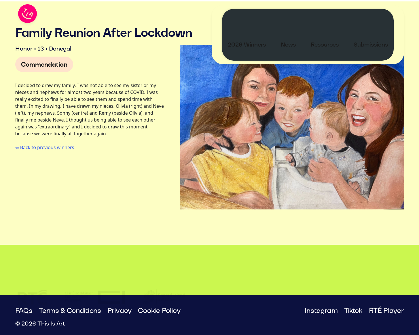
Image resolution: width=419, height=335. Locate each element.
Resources (330, 16)
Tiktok (353, 310)
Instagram (321, 310)
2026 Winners (253, 16)
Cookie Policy (159, 310)
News (294, 16)
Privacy (119, 310)
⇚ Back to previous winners (44, 147)
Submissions (376, 16)
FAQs (24, 310)
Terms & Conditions (70, 310)
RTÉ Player (386, 310)
